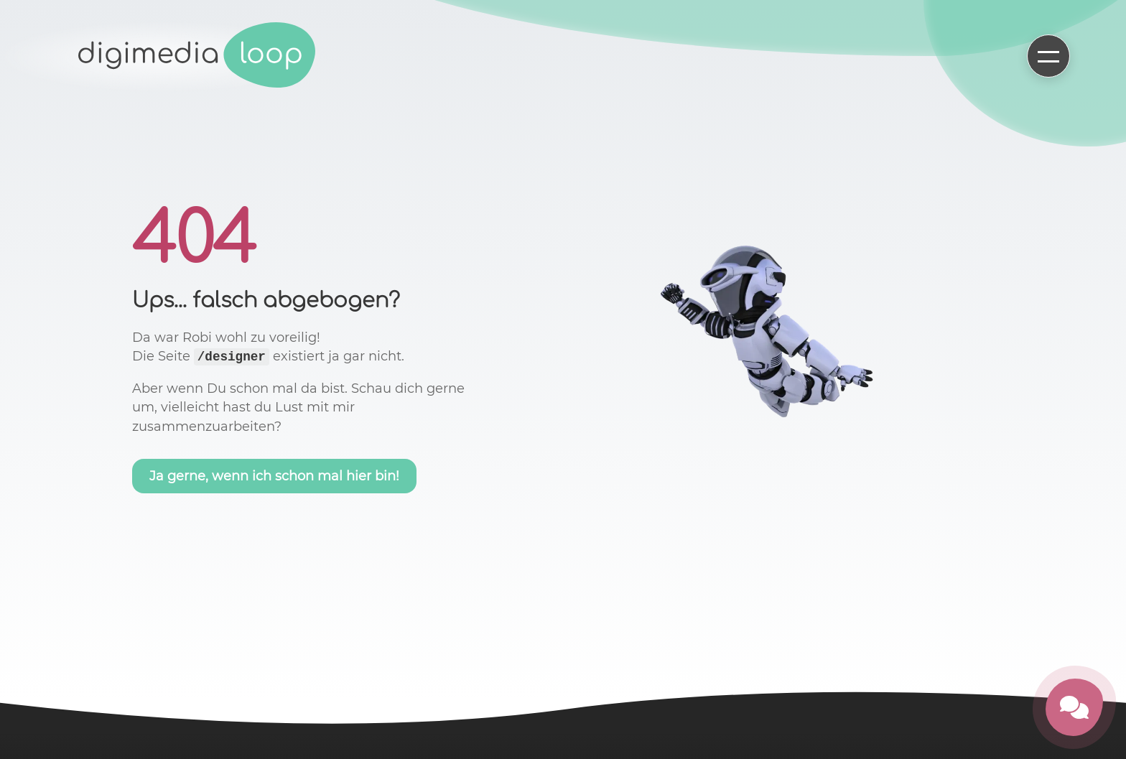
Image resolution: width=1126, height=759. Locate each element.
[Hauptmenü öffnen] (1048, 56)
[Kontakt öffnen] (1074, 707)
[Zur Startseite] (197, 56)
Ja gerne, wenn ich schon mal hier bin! (274, 476)
